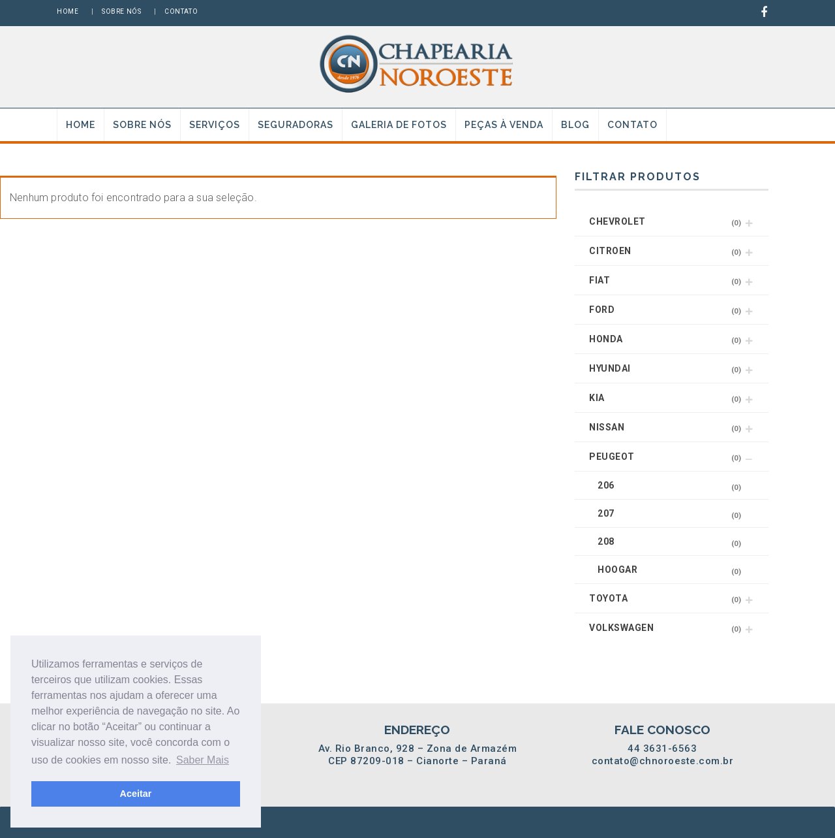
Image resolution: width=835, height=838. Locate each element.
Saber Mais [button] (202, 759)
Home (67, 11)
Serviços (214, 125)
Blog (575, 125)
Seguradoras (295, 125)
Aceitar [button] (136, 793)
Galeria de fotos (399, 125)
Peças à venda (503, 125)
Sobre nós (121, 11)
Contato (181, 11)
